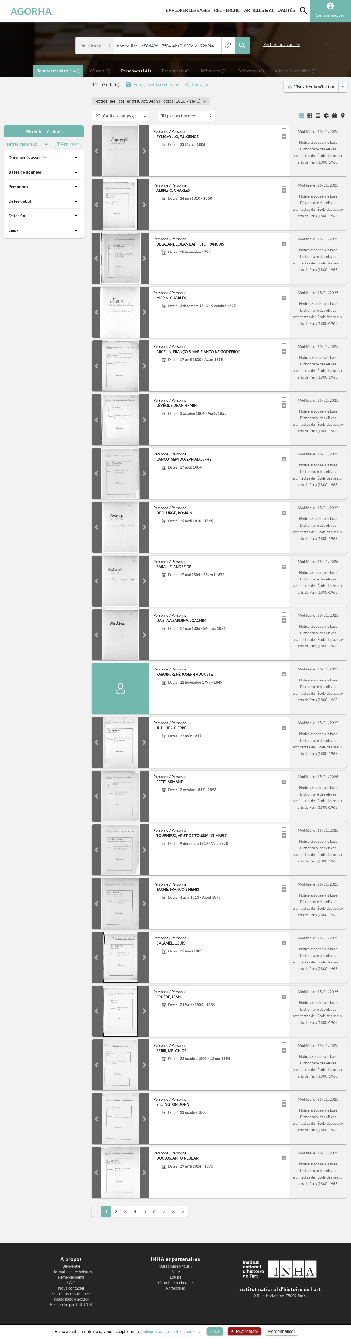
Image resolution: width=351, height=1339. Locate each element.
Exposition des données (71, 1293)
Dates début (44, 201)
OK (215, 1331)
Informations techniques (71, 1271)
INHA (175, 1271)
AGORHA (31, 10)
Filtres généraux (28, 144)
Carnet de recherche (175, 1282)
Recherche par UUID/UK (71, 1304)
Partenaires (175, 1288)
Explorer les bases (189, 9)
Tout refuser (244, 1331)
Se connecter (330, 15)
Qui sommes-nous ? (175, 1266)
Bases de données (44, 172)
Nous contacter (71, 1288)
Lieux (44, 230)
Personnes (44, 187)
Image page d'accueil (71, 1299)
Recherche (228, 9)
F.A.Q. (71, 1282)
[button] (96, 150)
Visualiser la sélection (311, 86)
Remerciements (71, 1277)
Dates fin (44, 216)
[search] (303, 10)
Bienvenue (71, 1266)
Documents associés (44, 157)
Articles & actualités (270, 9)
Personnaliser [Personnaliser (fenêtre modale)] (281, 1331)
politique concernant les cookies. (171, 1331)
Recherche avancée (281, 44)
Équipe (175, 1277)
